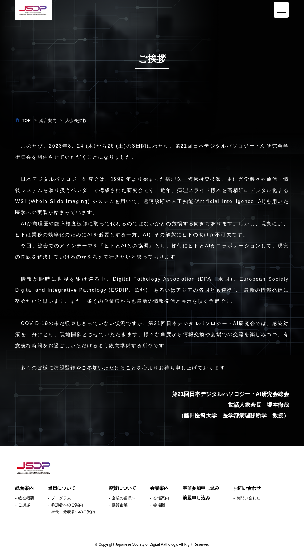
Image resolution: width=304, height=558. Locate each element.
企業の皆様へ (124, 498)
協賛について (122, 488)
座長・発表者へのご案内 (73, 511)
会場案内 (159, 488)
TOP (26, 120)
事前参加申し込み (201, 488)
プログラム (61, 498)
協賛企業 (120, 505)
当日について (62, 488)
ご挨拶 (24, 505)
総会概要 (26, 498)
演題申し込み (196, 497)
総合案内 (24, 488)
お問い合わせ (247, 488)
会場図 (159, 505)
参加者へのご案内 (67, 505)
